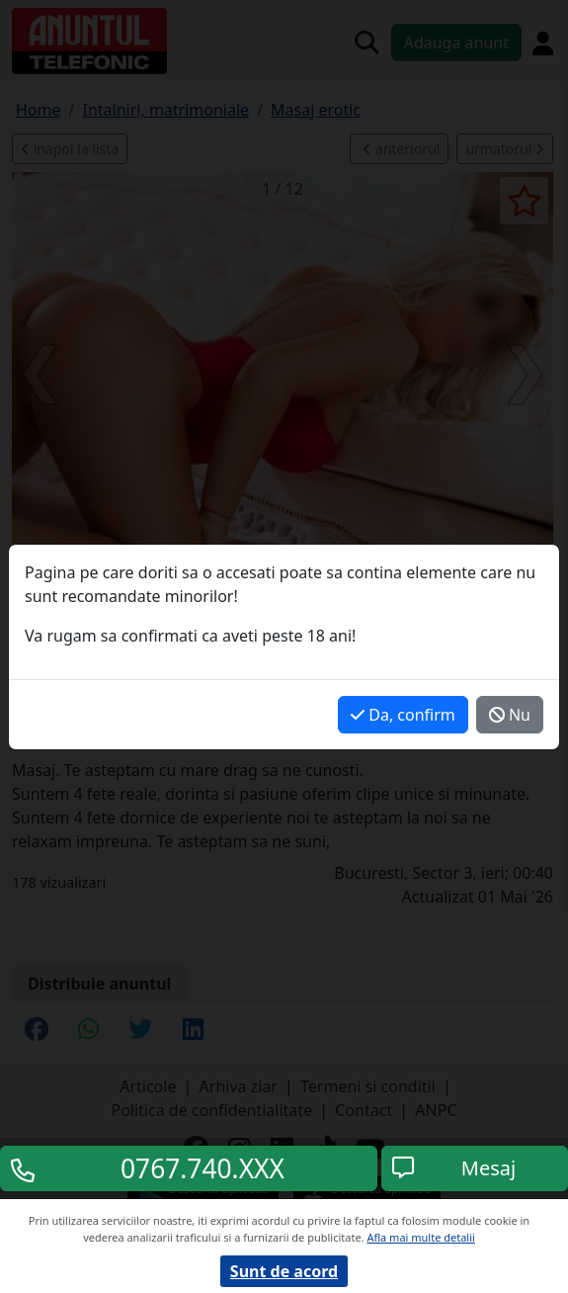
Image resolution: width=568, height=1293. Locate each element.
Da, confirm (403, 715)
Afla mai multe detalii (420, 1237)
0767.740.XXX (202, 1168)
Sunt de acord (284, 1271)
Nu (509, 715)
